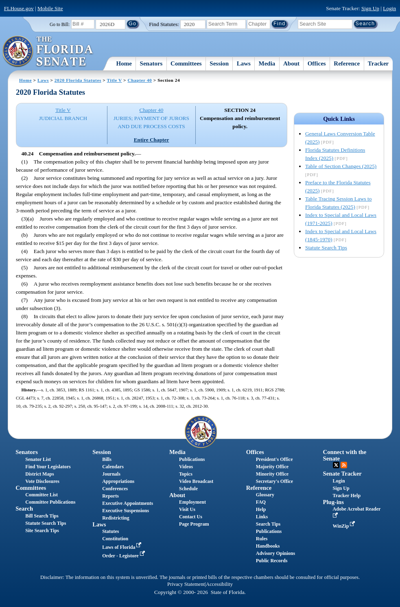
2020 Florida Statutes (78, 80)
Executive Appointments (127, 503)
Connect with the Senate (345, 455)
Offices (317, 63)
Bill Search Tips (41, 516)
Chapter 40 (139, 80)
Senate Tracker (342, 473)
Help (261, 509)
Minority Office (272, 474)
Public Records (272, 560)
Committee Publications (50, 502)
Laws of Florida (122, 547)
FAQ (261, 502)
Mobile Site (50, 8)
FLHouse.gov (19, 8)
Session (219, 63)
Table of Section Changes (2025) (340, 166)
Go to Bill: (60, 24)
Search (24, 508)
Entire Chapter (151, 140)
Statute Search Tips (326, 248)
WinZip (345, 526)
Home (124, 63)
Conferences (115, 488)
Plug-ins (333, 502)
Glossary (265, 495)
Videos (186, 466)
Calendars (113, 466)
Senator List (38, 459)
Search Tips (268, 524)
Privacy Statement (186, 584)
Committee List (41, 495)
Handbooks (268, 546)
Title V (114, 80)
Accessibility (219, 584)
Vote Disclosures (42, 481)
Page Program (194, 524)
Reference (347, 63)
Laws (244, 63)
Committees (186, 63)
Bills (106, 459)
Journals (111, 474)
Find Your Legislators (47, 466)
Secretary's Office (274, 481)
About (291, 63)
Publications (192, 459)
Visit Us (187, 509)
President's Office (274, 459)
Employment (192, 502)
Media (267, 63)
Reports (110, 496)
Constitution (115, 538)
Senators (151, 63)
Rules (262, 538)
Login (389, 8)
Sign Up (370, 8)
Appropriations (118, 481)
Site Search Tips (42, 530)
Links (262, 517)
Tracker (378, 63)
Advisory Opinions (275, 553)
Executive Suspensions (125, 510)
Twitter (336, 465)
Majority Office (272, 466)
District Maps (39, 474)
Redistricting (115, 518)
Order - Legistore (124, 556)
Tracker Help (347, 495)
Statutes (110, 531)
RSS (344, 465)
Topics (185, 474)
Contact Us (190, 517)
